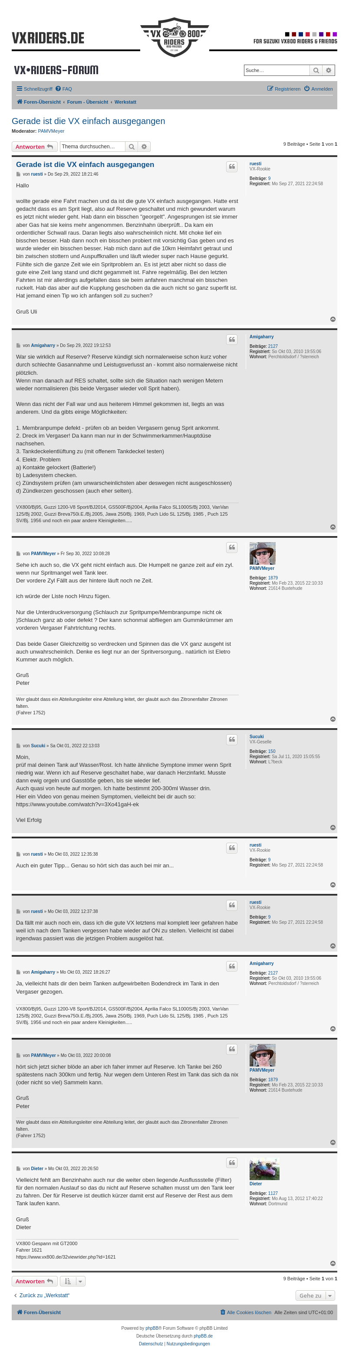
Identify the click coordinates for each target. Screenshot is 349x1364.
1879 (273, 578)
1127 (273, 1193)
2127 (273, 346)
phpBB (151, 1328)
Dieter (256, 1183)
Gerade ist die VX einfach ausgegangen (88, 121)
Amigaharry (262, 336)
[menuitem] (63, 89)
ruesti (255, 163)
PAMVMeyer (51, 131)
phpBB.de (203, 1336)
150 (272, 751)
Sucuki (257, 736)
